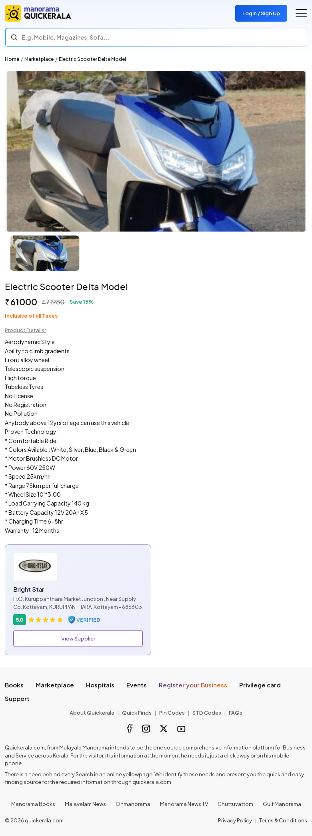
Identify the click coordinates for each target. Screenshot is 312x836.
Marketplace (39, 59)
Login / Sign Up (261, 13)
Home (12, 59)
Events (136, 685)
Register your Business (193, 685)
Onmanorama (133, 804)
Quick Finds (137, 712)
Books (14, 685)
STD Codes (206, 712)
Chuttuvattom (235, 804)
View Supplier (78, 638)
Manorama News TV (184, 804)
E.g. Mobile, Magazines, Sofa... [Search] (66, 37)
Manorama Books (33, 804)
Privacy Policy (235, 820)
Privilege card (260, 685)
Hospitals (100, 685)
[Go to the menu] (301, 13)
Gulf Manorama (282, 804)
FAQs (235, 712)
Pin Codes (172, 712)
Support (17, 698)
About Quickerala (92, 712)
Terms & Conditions (283, 820)
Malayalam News (85, 804)
